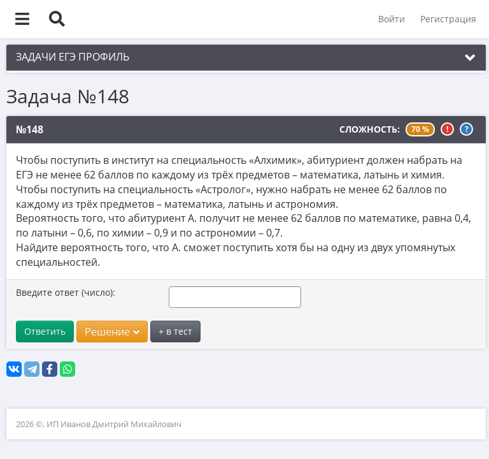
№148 (29, 129)
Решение (112, 331)
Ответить (45, 331)
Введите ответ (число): (65, 292)
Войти (391, 19)
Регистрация (448, 19)
